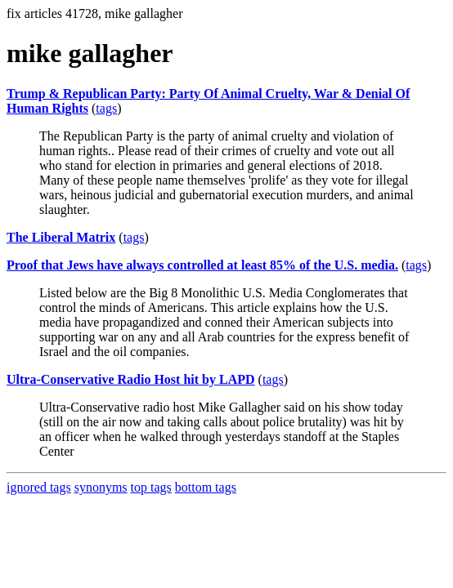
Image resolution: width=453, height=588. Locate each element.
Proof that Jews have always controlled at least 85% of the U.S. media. (202, 265)
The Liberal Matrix (61, 237)
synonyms (101, 487)
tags (106, 108)
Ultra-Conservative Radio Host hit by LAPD (131, 379)
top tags (151, 487)
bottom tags (205, 487)
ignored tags (39, 487)
